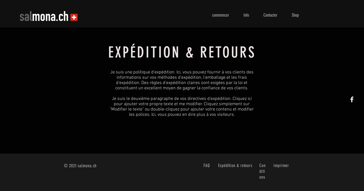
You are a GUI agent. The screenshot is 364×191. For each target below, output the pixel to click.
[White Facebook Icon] (352, 99)
